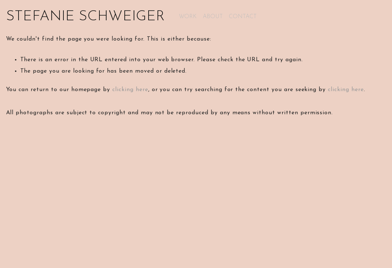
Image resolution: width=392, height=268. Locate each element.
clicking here (130, 90)
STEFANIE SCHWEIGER (85, 17)
